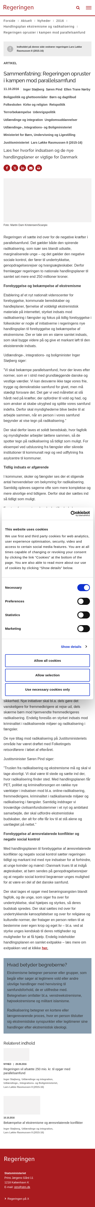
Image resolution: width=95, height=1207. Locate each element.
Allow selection (47, 675)
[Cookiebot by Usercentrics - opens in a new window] (70, 514)
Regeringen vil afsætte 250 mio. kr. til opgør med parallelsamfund (37, 1071)
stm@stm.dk (22, 1187)
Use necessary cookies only (47, 689)
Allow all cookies (47, 660)
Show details (71, 647)
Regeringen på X (18, 1198)
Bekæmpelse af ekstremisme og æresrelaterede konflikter (43, 1122)
